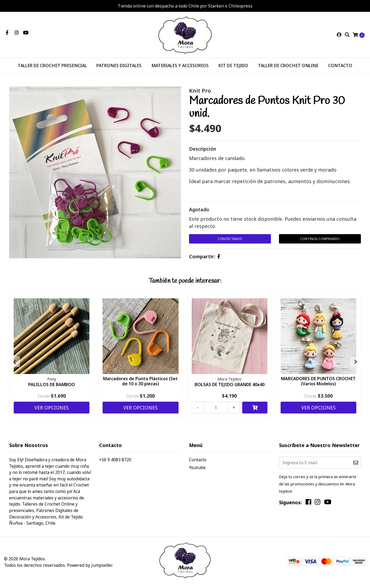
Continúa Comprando (320, 239)
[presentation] (14, 361)
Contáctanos (230, 239)
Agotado (199, 209)
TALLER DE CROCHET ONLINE (288, 65)
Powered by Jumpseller (89, 565)
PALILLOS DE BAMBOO (51, 384)
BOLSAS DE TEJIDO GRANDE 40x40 (229, 384)
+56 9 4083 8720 (115, 460)
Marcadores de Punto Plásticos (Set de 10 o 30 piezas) (140, 381)
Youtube (197, 467)
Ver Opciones (51, 407)
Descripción (202, 149)
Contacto (197, 460)
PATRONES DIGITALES (119, 65)
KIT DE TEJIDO (233, 65)
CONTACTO (340, 65)
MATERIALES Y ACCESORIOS (180, 65)
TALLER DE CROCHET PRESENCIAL (52, 65)
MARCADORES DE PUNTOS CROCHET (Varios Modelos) (318, 381)
